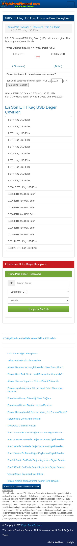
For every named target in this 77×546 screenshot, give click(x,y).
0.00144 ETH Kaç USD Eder (22, 241)
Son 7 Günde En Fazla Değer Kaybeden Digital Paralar (35, 467)
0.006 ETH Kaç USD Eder (21, 194)
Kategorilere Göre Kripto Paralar (24, 418)
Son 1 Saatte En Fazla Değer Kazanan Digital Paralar (35, 432)
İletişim (71, 542)
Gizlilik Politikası (56, 542)
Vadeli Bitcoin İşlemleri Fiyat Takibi (25, 474)
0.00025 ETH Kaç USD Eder (22, 248)
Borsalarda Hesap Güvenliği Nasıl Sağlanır (29, 398)
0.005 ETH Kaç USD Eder (21, 227)
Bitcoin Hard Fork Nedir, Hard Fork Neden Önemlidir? (34, 374)
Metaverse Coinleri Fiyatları (21, 425)
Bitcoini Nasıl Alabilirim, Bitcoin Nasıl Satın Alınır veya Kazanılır (34, 390)
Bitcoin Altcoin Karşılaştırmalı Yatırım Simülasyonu (33, 481)
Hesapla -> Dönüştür (38, 309)
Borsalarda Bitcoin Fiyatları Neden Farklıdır (29, 405)
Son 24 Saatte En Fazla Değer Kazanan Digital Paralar (35, 439)
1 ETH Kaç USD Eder (19, 119)
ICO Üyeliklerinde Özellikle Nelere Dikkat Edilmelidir (29, 338)
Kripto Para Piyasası (31, 525)
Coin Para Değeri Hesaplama (22, 353)
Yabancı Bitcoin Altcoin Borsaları (24, 360)
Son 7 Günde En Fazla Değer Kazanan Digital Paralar (35, 446)
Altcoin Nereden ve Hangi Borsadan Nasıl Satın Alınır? (35, 367)
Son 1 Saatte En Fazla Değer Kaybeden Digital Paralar (35, 453)
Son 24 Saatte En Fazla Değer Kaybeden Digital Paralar (36, 460)
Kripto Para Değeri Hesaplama (24, 274)
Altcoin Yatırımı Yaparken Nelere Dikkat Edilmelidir (33, 381)
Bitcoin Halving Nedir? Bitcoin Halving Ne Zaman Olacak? (37, 412)
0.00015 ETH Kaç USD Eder (22, 187)
